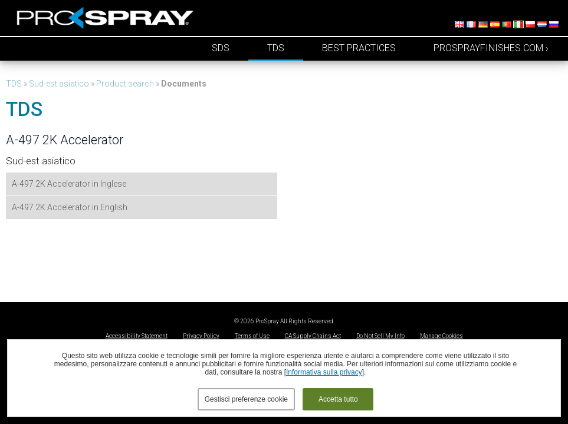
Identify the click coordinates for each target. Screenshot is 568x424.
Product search (125, 83)
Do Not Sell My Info (380, 336)
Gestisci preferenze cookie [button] (246, 399)
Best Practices (359, 48)
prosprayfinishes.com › (491, 48)
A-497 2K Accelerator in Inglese (69, 183)
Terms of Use (252, 336)
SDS (220, 48)
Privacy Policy (201, 336)
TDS (275, 48)
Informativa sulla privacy (324, 372)
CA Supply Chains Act (313, 336)
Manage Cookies (441, 336)
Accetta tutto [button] (338, 399)
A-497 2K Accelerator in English (69, 207)
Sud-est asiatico (59, 83)
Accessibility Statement (137, 336)
